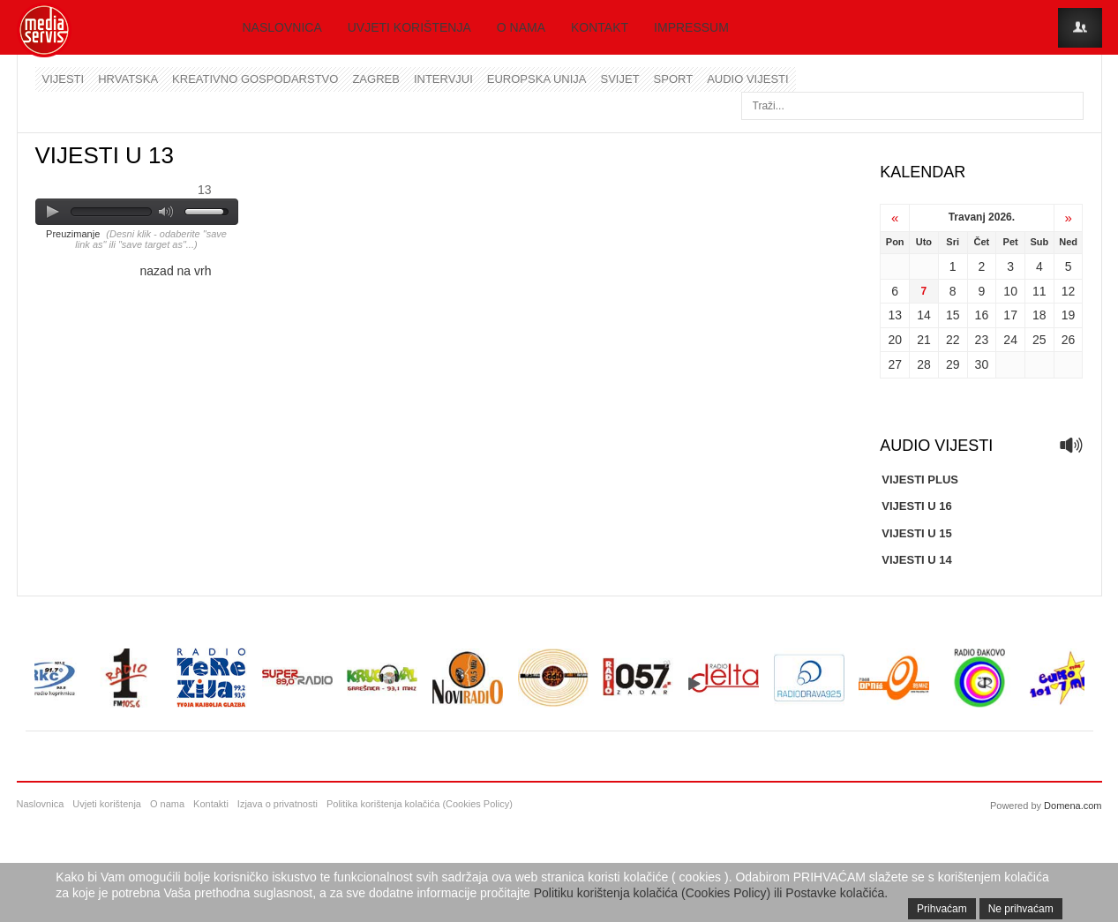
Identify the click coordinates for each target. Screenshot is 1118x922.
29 (953, 364)
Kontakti (211, 803)
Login (1080, 28)
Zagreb (375, 79)
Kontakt (599, 27)
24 (1010, 340)
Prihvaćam (942, 909)
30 (982, 364)
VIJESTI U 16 (916, 506)
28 (924, 364)
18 (1039, 315)
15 (953, 315)
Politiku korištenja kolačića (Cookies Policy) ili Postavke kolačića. (711, 893)
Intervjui (443, 79)
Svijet (620, 79)
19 (1069, 315)
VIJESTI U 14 (916, 559)
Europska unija (537, 79)
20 (895, 340)
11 (1039, 291)
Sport (674, 79)
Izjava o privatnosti (277, 803)
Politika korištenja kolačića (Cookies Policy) (419, 803)
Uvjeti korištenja (409, 27)
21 (924, 340)
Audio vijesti (747, 79)
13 (895, 315)
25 (1039, 340)
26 (1069, 340)
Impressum (691, 27)
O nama (521, 27)
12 (1069, 291)
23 (982, 340)
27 (895, 364)
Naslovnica (282, 27)
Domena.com (1072, 805)
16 (982, 315)
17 (1010, 315)
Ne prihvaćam (1021, 909)
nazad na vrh (176, 271)
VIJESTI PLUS (920, 479)
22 (953, 340)
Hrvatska (128, 79)
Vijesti (63, 79)
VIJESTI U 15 (916, 533)
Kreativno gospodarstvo (255, 79)
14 (924, 315)
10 (1010, 291)
